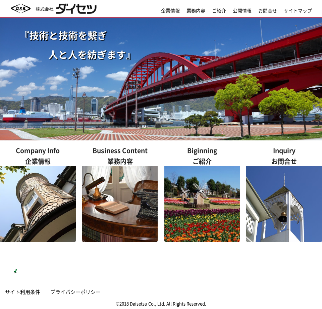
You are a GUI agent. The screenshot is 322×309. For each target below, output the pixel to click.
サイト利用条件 (22, 292)
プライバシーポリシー (75, 292)
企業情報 (170, 10)
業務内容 (195, 10)
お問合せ (267, 10)
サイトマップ (298, 10)
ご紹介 (219, 10)
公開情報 (242, 10)
